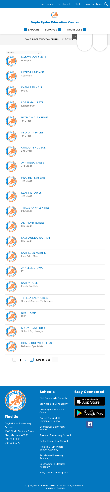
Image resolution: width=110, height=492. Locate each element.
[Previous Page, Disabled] (14, 360)
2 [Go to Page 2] (25, 359)
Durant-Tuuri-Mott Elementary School (50, 419)
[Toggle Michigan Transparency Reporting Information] (74, 36)
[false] (24, 52)
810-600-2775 (12, 442)
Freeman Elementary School (55, 435)
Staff (77, 4)
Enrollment (63, 4)
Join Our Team (93, 4)
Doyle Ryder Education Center (42, 39)
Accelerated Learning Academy (51, 457)
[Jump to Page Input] (55, 359)
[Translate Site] (76, 30)
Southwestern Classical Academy (52, 465)
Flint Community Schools (53, 398)
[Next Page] (32, 360)
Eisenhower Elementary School (52, 428)
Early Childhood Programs (54, 472)
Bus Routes (46, 4)
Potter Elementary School (54, 441)
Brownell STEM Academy (54, 403)
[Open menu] (32, 30)
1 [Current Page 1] (20, 359)
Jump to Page (43, 359)
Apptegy (61, 488)
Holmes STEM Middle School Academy (51, 448)
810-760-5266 (12, 439)
